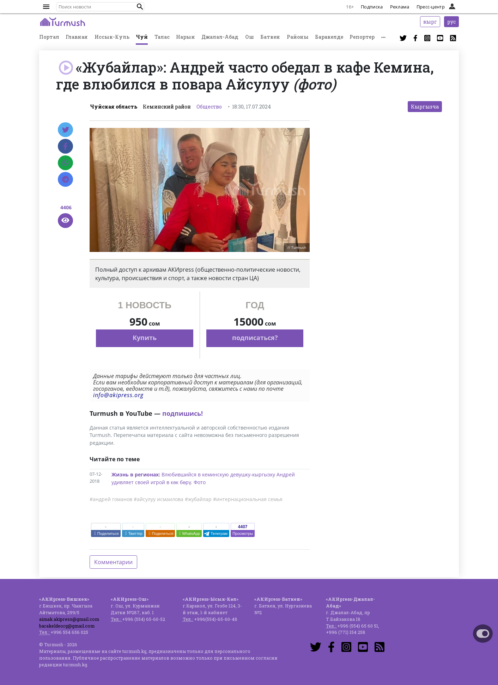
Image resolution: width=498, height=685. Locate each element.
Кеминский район (167, 106)
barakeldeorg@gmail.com (67, 626)
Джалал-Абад (219, 36)
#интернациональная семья (248, 499)
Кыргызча (425, 106)
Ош (249, 36)
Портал (49, 36)
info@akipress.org (118, 395)
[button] (140, 6)
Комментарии (113, 562)
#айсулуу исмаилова (158, 499)
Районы (298, 36)
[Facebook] (65, 146)
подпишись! (182, 413)
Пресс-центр (431, 7)
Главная (77, 36)
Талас (162, 36)
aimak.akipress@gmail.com (69, 619)
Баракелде (329, 36)
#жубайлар (198, 499)
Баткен (270, 36)
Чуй (142, 36)
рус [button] (451, 21)
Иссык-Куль (112, 36)
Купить (145, 337)
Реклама (399, 7)
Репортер (362, 36)
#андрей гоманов (111, 499)
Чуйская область (113, 106)
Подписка (372, 7)
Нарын (185, 36)
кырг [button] (430, 21)
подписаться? (255, 337)
